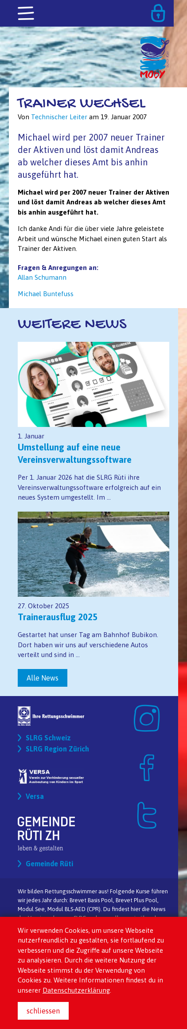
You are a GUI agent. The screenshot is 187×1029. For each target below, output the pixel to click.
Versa (35, 796)
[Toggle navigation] (26, 14)
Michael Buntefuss (46, 293)
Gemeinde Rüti (49, 864)
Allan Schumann (42, 277)
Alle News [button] (42, 678)
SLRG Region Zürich (57, 749)
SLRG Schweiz (48, 738)
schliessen (43, 1011)
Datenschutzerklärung (76, 990)
